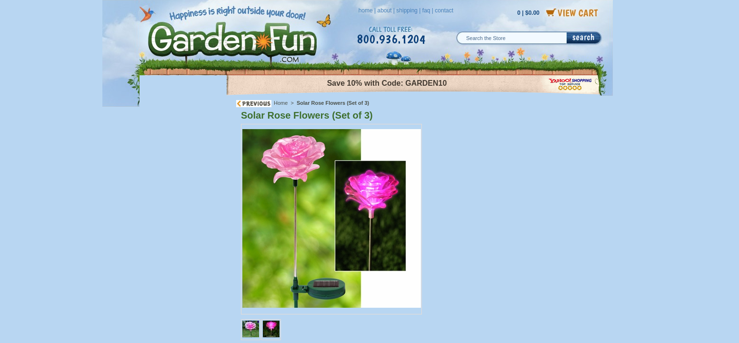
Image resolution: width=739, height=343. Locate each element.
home (366, 10)
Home (281, 103)
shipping (407, 10)
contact (444, 10)
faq (426, 10)
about (384, 10)
